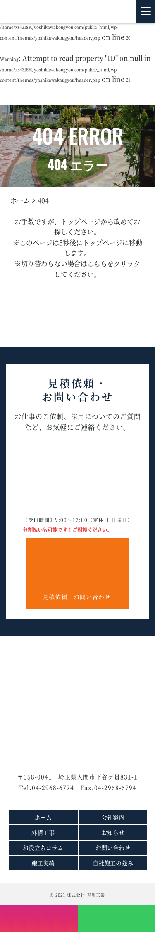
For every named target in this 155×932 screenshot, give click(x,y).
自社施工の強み (113, 863)
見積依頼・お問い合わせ (78, 569)
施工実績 (43, 863)
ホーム (20, 200)
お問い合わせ (112, 847)
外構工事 (43, 832)
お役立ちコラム (43, 847)
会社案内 (112, 817)
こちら (97, 263)
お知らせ (112, 832)
